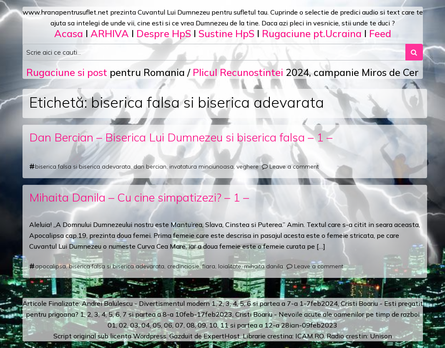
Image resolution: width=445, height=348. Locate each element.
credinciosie (183, 266)
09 (202, 325)
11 (224, 325)
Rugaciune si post (66, 72)
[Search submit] (414, 52)
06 (168, 325)
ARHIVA (110, 33)
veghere (247, 166)
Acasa (68, 33)
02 (123, 325)
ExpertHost (222, 336)
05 (157, 325)
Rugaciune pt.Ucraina (312, 33)
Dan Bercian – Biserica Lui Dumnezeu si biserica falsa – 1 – (180, 137)
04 (145, 325)
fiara (208, 266)
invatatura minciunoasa (201, 166)
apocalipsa (50, 266)
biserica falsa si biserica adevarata (83, 166)
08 (190, 325)
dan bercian (149, 166)
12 (268, 325)
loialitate (229, 266)
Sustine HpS (226, 33)
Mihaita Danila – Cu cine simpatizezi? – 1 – (139, 197)
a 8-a (165, 314)
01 (112, 325)
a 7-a (290, 303)
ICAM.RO (309, 336)
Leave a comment (294, 166)
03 (134, 325)
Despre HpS (163, 33)
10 (213, 325)
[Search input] (214, 52)
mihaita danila (263, 266)
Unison (381, 336)
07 (179, 325)
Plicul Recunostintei (238, 72)
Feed (380, 33)
